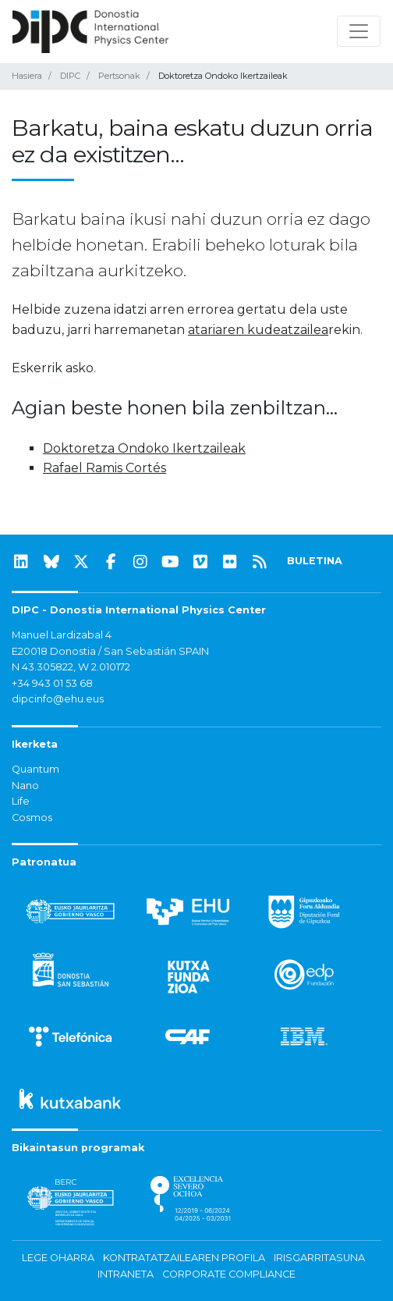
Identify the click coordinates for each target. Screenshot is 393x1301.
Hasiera (27, 75)
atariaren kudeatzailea (258, 329)
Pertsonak (119, 75)
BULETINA (314, 561)
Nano (25, 785)
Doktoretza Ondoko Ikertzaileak (144, 448)
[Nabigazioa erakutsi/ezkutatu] (359, 31)
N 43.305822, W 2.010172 (71, 667)
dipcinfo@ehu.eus (58, 699)
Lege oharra (58, 1258)
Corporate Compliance (229, 1274)
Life (21, 801)
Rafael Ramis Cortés (104, 467)
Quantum (35, 769)
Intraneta (125, 1274)
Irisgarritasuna (319, 1258)
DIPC (70, 75)
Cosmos (32, 817)
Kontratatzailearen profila (184, 1258)
